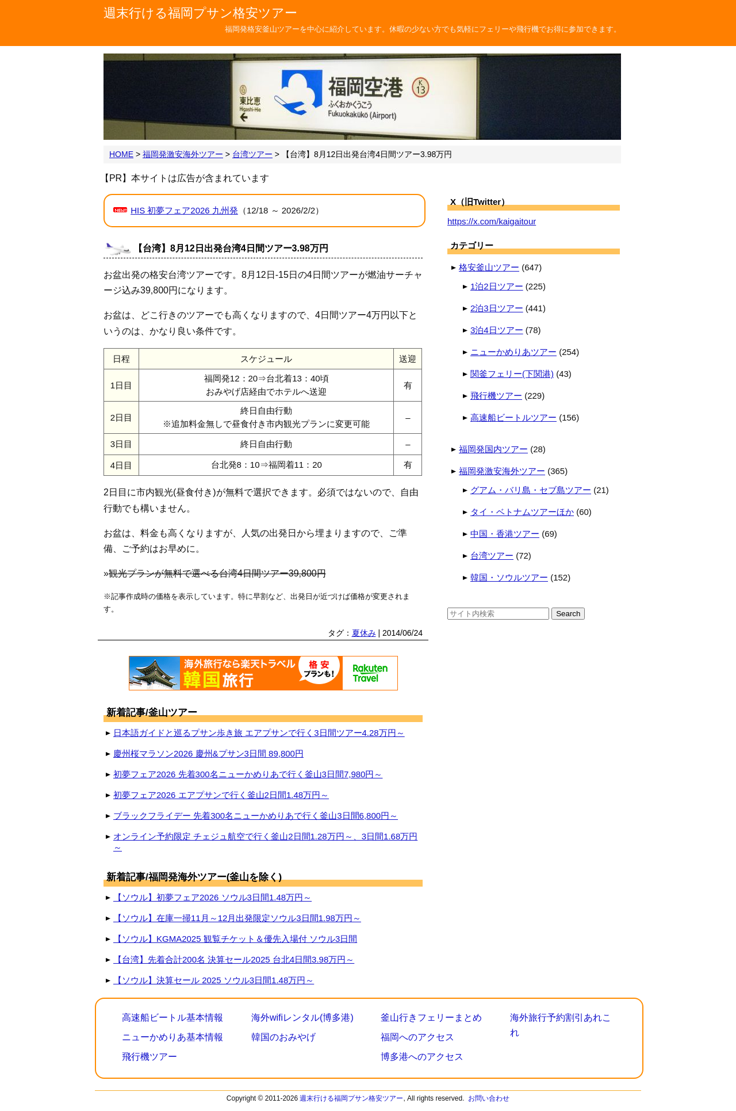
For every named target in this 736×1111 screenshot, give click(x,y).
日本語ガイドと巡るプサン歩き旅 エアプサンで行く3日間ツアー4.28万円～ (259, 733)
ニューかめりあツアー (513, 352)
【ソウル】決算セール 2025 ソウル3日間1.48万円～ (213, 980)
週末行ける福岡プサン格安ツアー (200, 13)
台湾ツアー (491, 555)
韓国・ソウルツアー (509, 577)
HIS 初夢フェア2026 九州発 (184, 210)
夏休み (364, 632)
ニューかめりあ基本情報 (172, 1037)
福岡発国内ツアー (493, 449)
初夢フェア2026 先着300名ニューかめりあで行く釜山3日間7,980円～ (247, 774)
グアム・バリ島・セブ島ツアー (530, 490)
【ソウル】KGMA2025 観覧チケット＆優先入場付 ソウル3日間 (235, 939)
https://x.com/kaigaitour (491, 221)
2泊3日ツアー (496, 308)
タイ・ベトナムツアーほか (522, 512)
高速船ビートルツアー (513, 417)
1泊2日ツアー (496, 286)
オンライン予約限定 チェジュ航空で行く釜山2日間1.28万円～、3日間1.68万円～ (265, 841)
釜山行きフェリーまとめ (431, 1017)
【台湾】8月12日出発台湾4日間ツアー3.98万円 (230, 248)
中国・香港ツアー (504, 534)
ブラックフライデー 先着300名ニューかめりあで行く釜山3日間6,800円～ (255, 815)
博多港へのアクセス (422, 1057)
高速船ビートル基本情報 (172, 1017)
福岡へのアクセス (417, 1037)
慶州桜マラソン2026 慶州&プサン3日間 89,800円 (208, 753)
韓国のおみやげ (283, 1037)
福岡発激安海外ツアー (502, 471)
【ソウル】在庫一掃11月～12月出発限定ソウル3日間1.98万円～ (237, 918)
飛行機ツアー (496, 395)
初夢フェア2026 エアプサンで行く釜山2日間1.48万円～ (221, 795)
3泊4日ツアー (496, 330)
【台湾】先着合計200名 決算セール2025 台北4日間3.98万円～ (233, 959)
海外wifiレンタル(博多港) (302, 1017)
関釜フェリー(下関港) (512, 374)
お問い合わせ (488, 1098)
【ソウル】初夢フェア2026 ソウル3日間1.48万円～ (212, 897)
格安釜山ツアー (489, 267)
